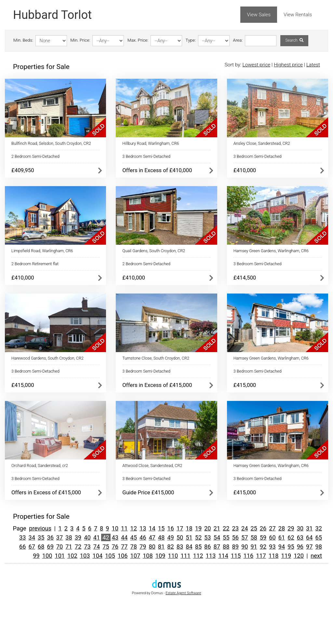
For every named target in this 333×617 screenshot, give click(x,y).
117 (261, 555)
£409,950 (22, 170)
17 (180, 528)
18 (189, 528)
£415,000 (22, 385)
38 (68, 537)
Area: (238, 40)
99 (36, 555)
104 (97, 555)
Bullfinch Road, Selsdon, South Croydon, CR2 (51, 143)
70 (59, 546)
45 (133, 537)
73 (87, 546)
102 (72, 555)
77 (124, 546)
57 (244, 537)
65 (318, 537)
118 (274, 555)
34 (32, 537)
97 (309, 546)
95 (290, 546)
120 (299, 555)
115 (236, 555)
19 (198, 528)
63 (300, 537)
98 (318, 546)
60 (272, 537)
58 (253, 537)
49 (170, 537)
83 (180, 546)
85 (198, 546)
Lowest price (256, 65)
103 (85, 555)
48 (161, 537)
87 (217, 546)
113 (211, 555)
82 (170, 546)
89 (235, 546)
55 (226, 537)
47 (152, 537)
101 (60, 555)
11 (124, 528)
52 (198, 537)
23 (235, 528)
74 (96, 546)
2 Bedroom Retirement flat (35, 263)
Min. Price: (80, 40)
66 (22, 546)
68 (41, 546)
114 (223, 555)
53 (207, 537)
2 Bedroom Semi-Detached (35, 156)
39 (78, 537)
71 (68, 546)
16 (170, 528)
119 (286, 555)
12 (133, 528)
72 (78, 546)
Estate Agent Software (183, 593)
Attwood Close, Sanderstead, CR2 (152, 465)
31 (309, 528)
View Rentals (298, 15)
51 (189, 537)
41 (96, 537)
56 (235, 537)
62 (290, 537)
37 (59, 537)
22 (226, 528)
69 (50, 546)
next (316, 555)
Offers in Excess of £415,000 (157, 385)
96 (300, 546)
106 (123, 555)
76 (115, 546)
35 (41, 537)
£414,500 (244, 277)
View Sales (259, 15)
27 (272, 528)
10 (115, 528)
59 (263, 537)
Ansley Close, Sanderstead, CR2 (261, 143)
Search (294, 40)
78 (133, 546)
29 (290, 528)
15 (161, 528)
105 (110, 555)
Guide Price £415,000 (148, 492)
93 (272, 546)
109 (160, 555)
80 (152, 546)
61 (281, 537)
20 (207, 528)
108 (148, 555)
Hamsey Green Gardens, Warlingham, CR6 (271, 250)
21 (217, 528)
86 (207, 546)
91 (253, 546)
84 (189, 546)
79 (143, 546)
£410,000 (244, 170)
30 (300, 528)
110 (173, 555)
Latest (313, 65)
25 (253, 528)
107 (135, 555)
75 (105, 546)
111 (185, 555)
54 (217, 537)
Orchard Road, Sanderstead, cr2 (39, 465)
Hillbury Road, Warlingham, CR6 (150, 143)
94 (281, 546)
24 (244, 528)
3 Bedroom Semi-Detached (146, 156)
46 (143, 537)
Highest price (288, 65)
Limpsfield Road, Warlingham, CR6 (42, 250)
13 (143, 528)
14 (152, 528)
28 (281, 528)
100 (47, 555)
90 (244, 546)
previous (40, 528)
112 (198, 555)
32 (318, 528)
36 (50, 537)
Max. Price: (137, 40)
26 (263, 528)
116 (249, 555)
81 (161, 546)
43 (115, 537)
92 (263, 546)
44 (124, 537)
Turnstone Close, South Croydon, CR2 (155, 358)
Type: (191, 40)
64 (309, 537)
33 (22, 537)
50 (180, 537)
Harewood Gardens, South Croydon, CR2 (47, 358)
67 (32, 546)
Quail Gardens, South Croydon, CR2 (153, 250)
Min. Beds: (23, 40)
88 (226, 546)
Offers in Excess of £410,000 (157, 170)
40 (87, 537)
